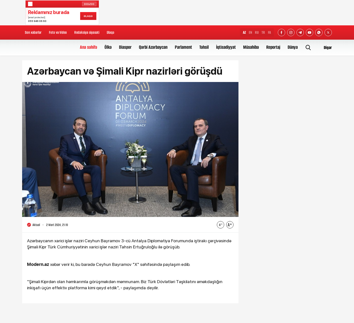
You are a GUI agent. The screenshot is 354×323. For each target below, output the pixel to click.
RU (257, 32)
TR (263, 32)
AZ (244, 32)
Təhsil (204, 47)
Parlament (183, 47)
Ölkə (108, 47)
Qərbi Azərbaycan (153, 47)
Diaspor (125, 47)
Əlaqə (110, 32)
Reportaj (273, 47)
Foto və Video (58, 32)
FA (269, 32)
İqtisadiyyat (226, 47)
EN (250, 32)
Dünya (293, 47)
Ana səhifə (88, 47)
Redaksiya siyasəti (86, 32)
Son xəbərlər (33, 32)
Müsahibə (251, 47)
